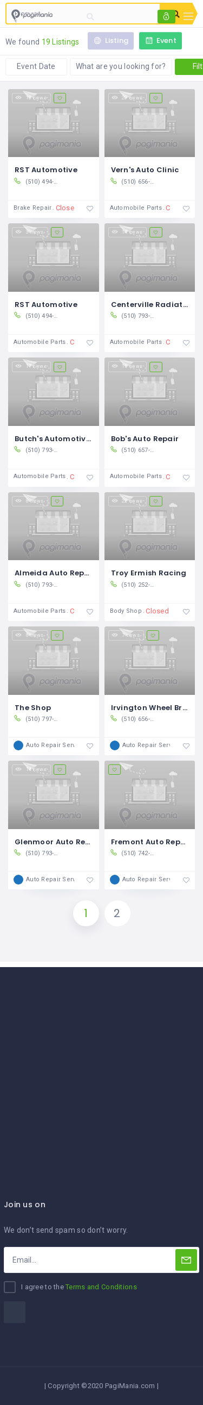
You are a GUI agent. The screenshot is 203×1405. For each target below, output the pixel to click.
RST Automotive (46, 170)
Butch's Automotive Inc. (60, 439)
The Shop (33, 707)
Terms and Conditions (101, 1287)
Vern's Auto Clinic (145, 170)
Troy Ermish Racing (149, 573)
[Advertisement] (101, 1069)
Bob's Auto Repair (145, 439)
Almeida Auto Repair (55, 573)
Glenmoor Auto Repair (58, 842)
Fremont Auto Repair (151, 842)
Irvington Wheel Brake (154, 707)
